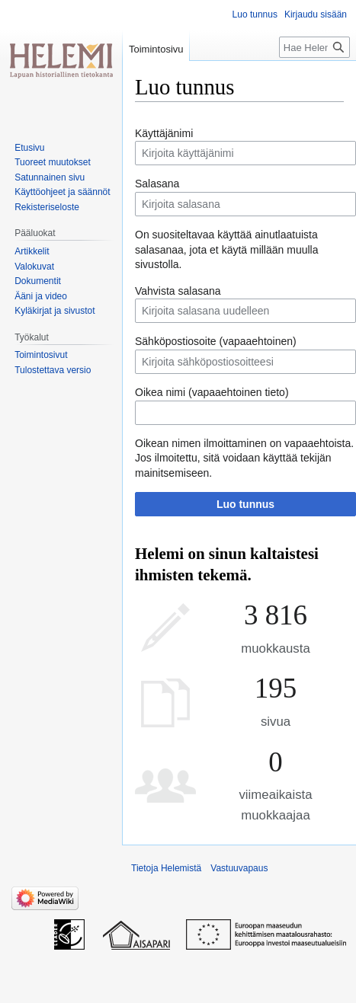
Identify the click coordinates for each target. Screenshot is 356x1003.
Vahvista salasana (178, 291)
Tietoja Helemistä (166, 868)
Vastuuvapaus (239, 868)
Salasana (157, 183)
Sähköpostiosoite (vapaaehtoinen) (216, 341)
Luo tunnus (245, 504)
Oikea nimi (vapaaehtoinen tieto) (212, 392)
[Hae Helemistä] (314, 47)
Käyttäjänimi (164, 133)
